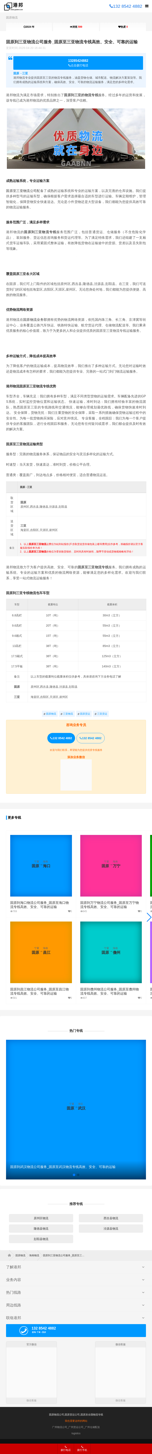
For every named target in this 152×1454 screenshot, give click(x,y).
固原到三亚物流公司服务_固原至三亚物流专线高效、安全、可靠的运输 (72, 42)
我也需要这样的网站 (76, 1420)
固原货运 (84, 714)
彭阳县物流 (41, 1239)
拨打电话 (66, 1449)
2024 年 (29, 26)
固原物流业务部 (35, 319)
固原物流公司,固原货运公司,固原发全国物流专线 (76, 1414)
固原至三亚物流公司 (21, 191)
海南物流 (35, 1255)
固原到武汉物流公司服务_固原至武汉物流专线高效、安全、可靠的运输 (63, 1167)
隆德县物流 (41, 1228)
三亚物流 (67, 714)
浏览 (76, 26)
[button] (149, 917)
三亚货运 (101, 714)
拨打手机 (82, 1449)
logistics (76, 1433)
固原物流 (12, 17)
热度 (123, 26)
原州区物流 (41, 1218)
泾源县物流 (111, 1228)
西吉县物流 (111, 1218)
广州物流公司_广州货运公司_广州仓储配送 (76, 1427)
